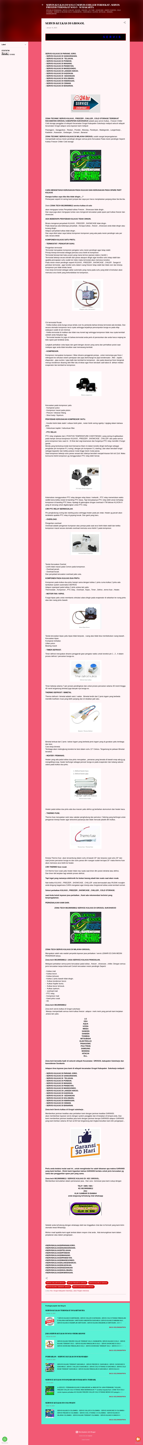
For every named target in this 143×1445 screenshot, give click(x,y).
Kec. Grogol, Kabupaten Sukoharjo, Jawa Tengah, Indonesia (69, 1291)
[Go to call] (138, 1439)
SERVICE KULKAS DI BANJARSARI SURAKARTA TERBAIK (70, 1379)
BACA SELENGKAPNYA (117, 1327)
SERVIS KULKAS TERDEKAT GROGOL (58, 1287)
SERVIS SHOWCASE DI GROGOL (83, 1287)
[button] (124, 22)
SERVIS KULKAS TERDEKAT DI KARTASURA (65, 1310)
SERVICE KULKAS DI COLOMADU (60, 1403)
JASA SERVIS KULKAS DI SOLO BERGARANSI (65, 1333)
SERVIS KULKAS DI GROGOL (98, 1283)
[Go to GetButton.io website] (138, 1443)
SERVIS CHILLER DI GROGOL (55, 1283)
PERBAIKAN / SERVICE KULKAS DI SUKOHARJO (66, 1356)
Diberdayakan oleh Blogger (86, 1432)
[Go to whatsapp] (4, 1439)
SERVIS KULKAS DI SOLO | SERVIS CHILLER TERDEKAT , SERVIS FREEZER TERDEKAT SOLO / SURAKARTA (83, 6)
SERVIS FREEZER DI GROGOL (77, 1283)
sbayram (90, 1435)
